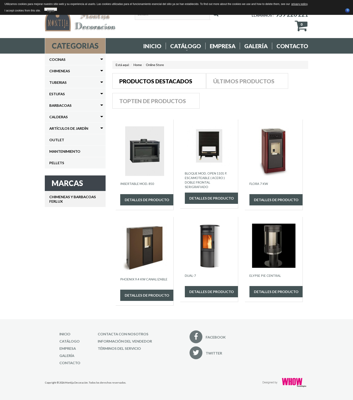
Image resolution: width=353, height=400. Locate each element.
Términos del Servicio (101, 348)
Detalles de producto (147, 200)
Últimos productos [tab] (243, 81)
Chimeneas (59, 71)
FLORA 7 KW (258, 184)
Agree (50, 10)
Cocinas (57, 59)
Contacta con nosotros (104, 334)
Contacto (292, 46)
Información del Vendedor (106, 341)
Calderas (58, 117)
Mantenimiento (64, 151)
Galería (256, 46)
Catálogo (185, 46)
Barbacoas (60, 105)
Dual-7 (190, 275)
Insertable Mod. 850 (137, 184)
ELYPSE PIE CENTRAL (265, 275)
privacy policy (299, 4)
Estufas (57, 94)
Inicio (152, 46)
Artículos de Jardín (68, 128)
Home (138, 65)
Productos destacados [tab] (155, 81)
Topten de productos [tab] (152, 101)
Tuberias (58, 82)
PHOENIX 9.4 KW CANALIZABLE (143, 279)
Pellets (56, 163)
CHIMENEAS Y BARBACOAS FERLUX (72, 199)
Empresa (222, 46)
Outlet (56, 140)
